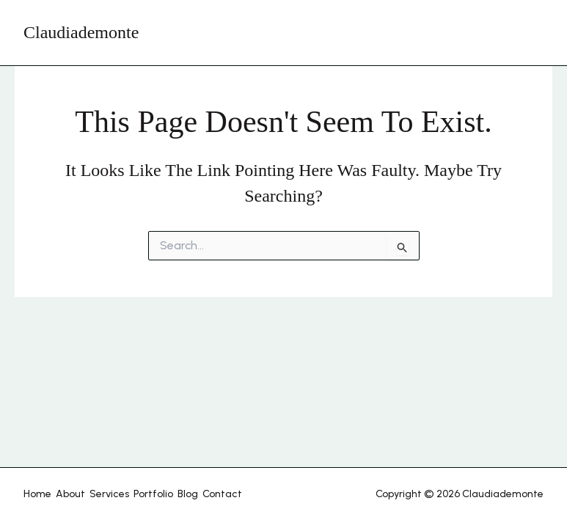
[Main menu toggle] (528, 32)
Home (37, 494)
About (70, 494)
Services (109, 494)
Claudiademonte (81, 32)
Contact (222, 494)
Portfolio (153, 494)
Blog (188, 494)
